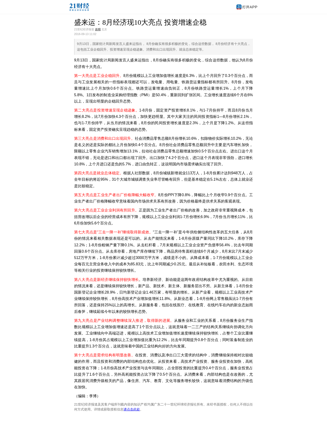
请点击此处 (132, 409)
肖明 (98, 29)
